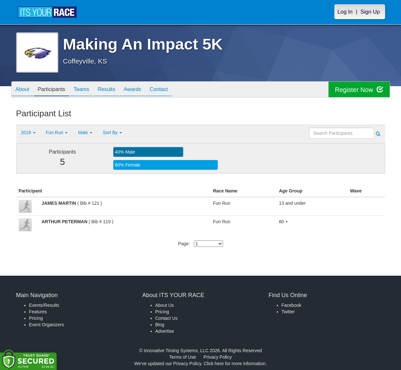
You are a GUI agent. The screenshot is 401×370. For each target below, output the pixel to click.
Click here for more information (234, 363)
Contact (172, 90)
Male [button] (85, 132)
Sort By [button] (112, 132)
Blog (159, 324)
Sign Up (370, 12)
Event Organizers (46, 324)
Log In (345, 12)
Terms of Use (182, 357)
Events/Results (44, 305)
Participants (55, 90)
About (24, 90)
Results (115, 90)
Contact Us (166, 318)
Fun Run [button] (57, 132)
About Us (164, 305)
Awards (143, 90)
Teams (87, 90)
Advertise (164, 331)
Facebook (291, 305)
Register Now (358, 89)
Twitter (288, 311)
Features (38, 311)
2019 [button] (28, 132)
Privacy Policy (218, 357)
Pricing (36, 318)
